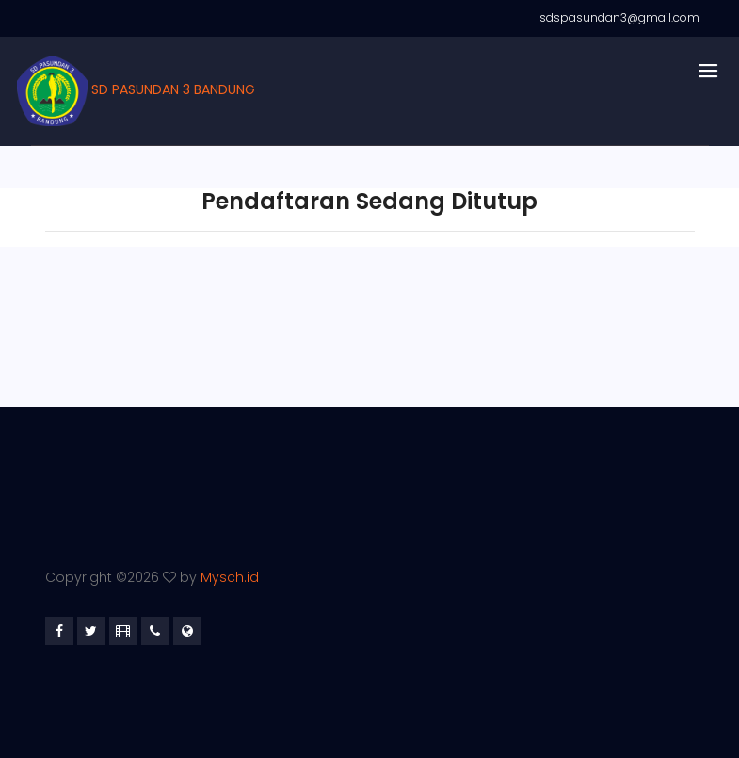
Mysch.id (230, 577)
